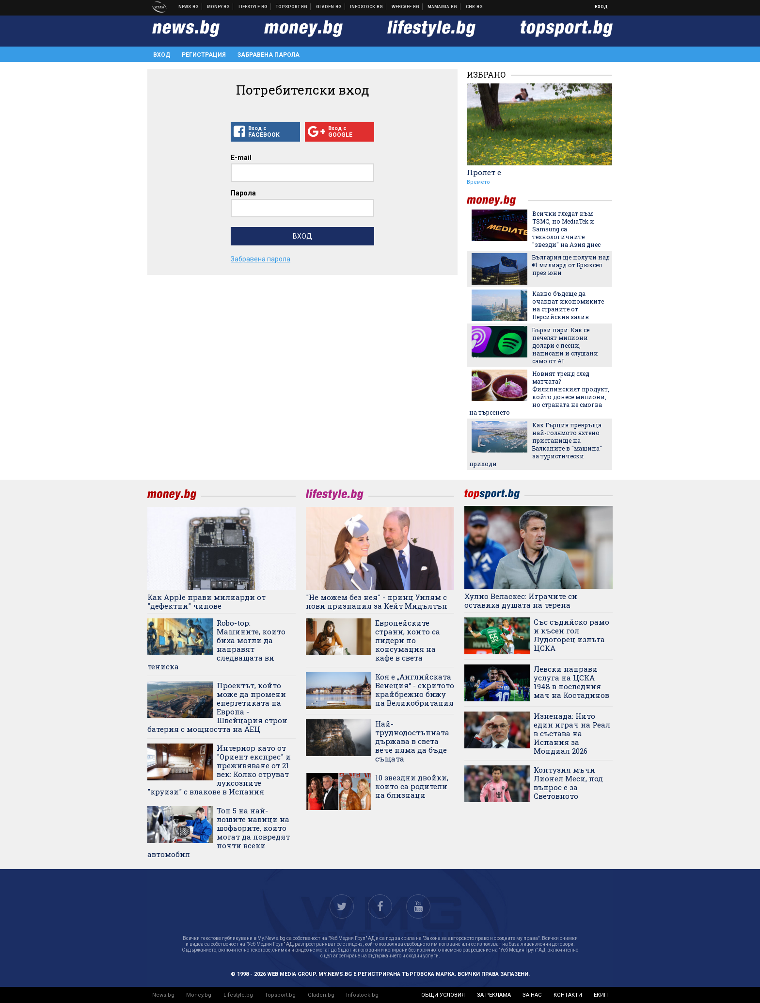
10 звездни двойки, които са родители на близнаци (411, 786)
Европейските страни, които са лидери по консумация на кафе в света (407, 640)
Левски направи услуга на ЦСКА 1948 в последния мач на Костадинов (571, 681)
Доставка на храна (329, 6)
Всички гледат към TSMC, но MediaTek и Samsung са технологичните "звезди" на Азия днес (566, 229)
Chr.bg (474, 6)
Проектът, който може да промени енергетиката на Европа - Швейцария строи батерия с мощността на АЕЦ (217, 707)
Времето (478, 182)
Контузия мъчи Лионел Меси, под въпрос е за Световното (568, 782)
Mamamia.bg (442, 6)
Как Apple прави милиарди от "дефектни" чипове (206, 601)
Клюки (253, 6)
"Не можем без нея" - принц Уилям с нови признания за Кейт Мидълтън (376, 601)
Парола (243, 193)
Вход (601, 6)
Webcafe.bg (406, 6)
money (497, 200)
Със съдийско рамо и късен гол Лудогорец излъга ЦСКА (571, 634)
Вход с (265, 132)
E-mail (241, 158)
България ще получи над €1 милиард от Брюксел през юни (571, 264)
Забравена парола (269, 54)
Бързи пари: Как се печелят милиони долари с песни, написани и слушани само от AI (565, 345)
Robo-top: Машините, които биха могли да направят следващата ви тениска (216, 644)
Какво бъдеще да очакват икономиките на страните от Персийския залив (568, 305)
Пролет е (484, 172)
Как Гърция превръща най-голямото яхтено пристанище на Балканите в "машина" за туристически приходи (535, 444)
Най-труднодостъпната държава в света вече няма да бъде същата (412, 741)
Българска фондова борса (366, 6)
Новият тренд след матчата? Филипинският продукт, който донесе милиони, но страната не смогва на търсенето (539, 393)
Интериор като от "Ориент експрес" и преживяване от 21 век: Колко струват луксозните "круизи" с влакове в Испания (219, 770)
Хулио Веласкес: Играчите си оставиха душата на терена (520, 600)
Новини (188, 6)
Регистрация (204, 54)
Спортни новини (292, 6)
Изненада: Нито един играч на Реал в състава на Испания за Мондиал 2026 (572, 733)
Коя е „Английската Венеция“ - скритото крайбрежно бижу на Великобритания (414, 689)
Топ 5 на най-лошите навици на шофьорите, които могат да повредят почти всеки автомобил (218, 832)
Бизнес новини (218, 6)
